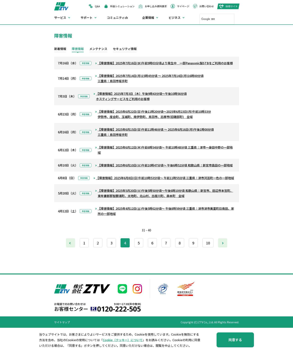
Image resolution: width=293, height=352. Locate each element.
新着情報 (60, 48)
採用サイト (232, 6)
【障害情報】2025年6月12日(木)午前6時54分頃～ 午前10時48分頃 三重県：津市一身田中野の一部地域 (165, 150)
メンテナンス (98, 48)
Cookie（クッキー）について (123, 340)
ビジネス (175, 17)
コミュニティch (117, 17)
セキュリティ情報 (125, 48)
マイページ (183, 6)
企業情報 (148, 17)
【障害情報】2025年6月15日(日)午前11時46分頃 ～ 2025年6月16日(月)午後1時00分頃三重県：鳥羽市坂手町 (156, 132)
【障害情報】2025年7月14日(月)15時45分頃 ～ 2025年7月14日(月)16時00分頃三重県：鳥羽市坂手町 (150, 78)
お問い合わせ (206, 6)
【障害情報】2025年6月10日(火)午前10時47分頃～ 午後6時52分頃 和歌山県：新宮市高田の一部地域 (165, 165)
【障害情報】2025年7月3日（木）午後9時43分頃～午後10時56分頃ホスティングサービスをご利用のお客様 (141, 96)
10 (208, 243)
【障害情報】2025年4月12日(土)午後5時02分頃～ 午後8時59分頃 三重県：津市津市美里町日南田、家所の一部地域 (166, 211)
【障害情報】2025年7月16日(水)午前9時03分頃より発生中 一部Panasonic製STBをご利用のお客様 (165, 63)
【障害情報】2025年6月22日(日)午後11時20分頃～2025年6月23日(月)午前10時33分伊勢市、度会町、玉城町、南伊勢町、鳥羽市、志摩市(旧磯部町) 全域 (154, 114)
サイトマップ (62, 322)
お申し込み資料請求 (156, 6)
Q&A (97, 6)
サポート (86, 17)
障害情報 (78, 48)
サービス (60, 17)
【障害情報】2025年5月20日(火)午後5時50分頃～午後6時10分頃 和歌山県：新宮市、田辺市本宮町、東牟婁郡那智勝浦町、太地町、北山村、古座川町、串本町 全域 (165, 193)
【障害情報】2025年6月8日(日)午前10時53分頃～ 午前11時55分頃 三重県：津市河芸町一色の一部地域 (165, 178)
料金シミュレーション (122, 6)
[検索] (212, 19)
